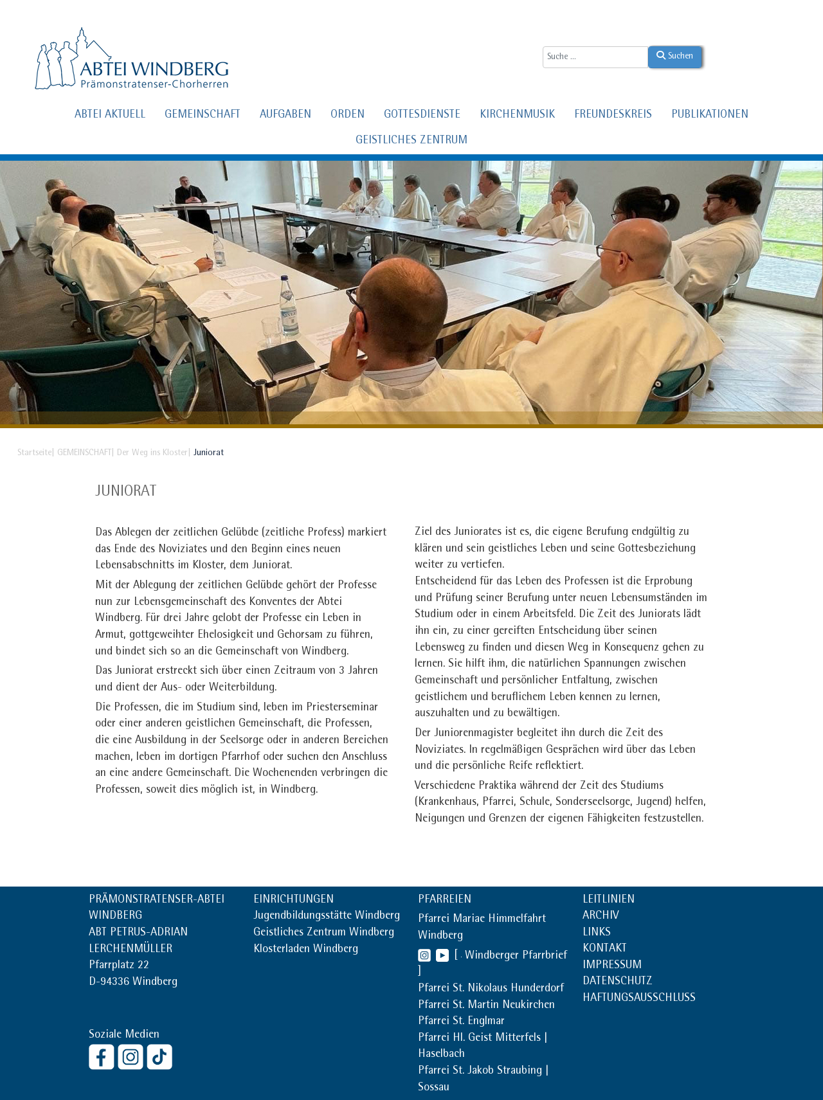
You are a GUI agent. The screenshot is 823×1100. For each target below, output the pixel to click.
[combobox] (595, 57)
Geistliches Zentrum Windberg (323, 933)
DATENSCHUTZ (618, 982)
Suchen (674, 56)
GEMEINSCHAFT (202, 116)
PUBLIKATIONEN (709, 116)
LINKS (597, 933)
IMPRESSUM (612, 966)
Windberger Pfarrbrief (516, 956)
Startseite (34, 453)
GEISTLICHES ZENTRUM (411, 141)
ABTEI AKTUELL (110, 116)
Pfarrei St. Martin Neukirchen (486, 1006)
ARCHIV (601, 917)
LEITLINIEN (609, 900)
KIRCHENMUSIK (517, 116)
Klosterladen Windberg (305, 950)
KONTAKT (605, 949)
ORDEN (347, 116)
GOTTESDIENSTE (422, 116)
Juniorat (125, 492)
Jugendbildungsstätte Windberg (326, 917)
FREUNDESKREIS (613, 116)
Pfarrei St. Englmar (461, 1022)
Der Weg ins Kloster (152, 453)
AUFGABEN (285, 116)
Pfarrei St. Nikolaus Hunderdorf (491, 989)
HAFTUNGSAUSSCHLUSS (639, 999)
